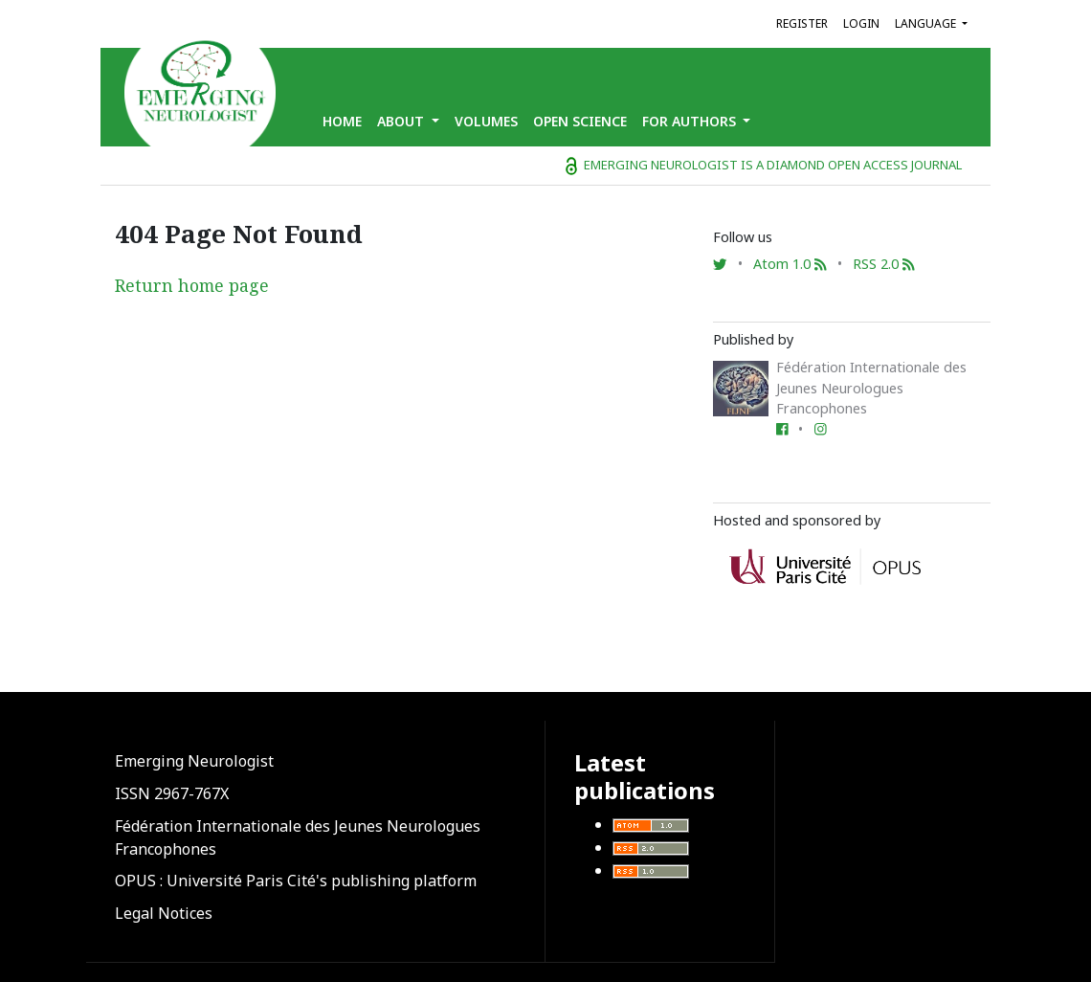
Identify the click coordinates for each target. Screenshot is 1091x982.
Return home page (192, 285)
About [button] (402, 121)
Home (342, 121)
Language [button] (927, 23)
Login (861, 23)
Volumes (486, 121)
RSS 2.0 (884, 264)
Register (802, 23)
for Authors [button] (691, 121)
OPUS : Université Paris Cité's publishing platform (296, 880)
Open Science (580, 121)
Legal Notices (163, 913)
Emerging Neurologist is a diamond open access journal (764, 164)
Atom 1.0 (790, 264)
